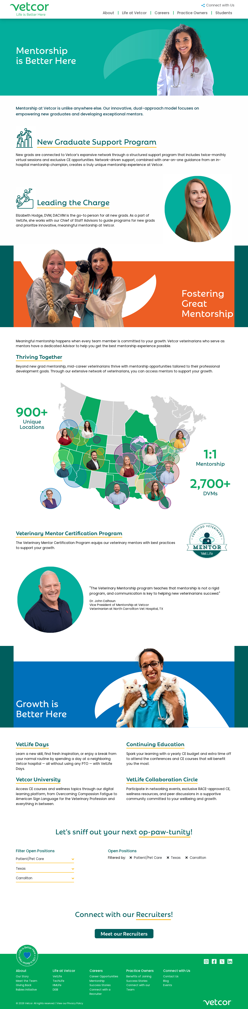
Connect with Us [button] (217, 5)
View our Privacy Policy (70, 1003)
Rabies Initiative (26, 990)
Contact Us (170, 976)
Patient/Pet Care (45, 859)
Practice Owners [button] (192, 13)
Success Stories (100, 985)
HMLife (57, 985)
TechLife (58, 981)
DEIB (55, 990)
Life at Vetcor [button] (134, 13)
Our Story (22, 976)
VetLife (57, 976)
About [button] (108, 13)
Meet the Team (26, 981)
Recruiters (153, 913)
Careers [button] (162, 13)
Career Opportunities (104, 976)
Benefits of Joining (138, 976)
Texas (45, 868)
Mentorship (97, 981)
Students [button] (223, 13)
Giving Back (23, 985)
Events (167, 985)
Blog (166, 981)
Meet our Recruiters (124, 933)
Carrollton (45, 878)
